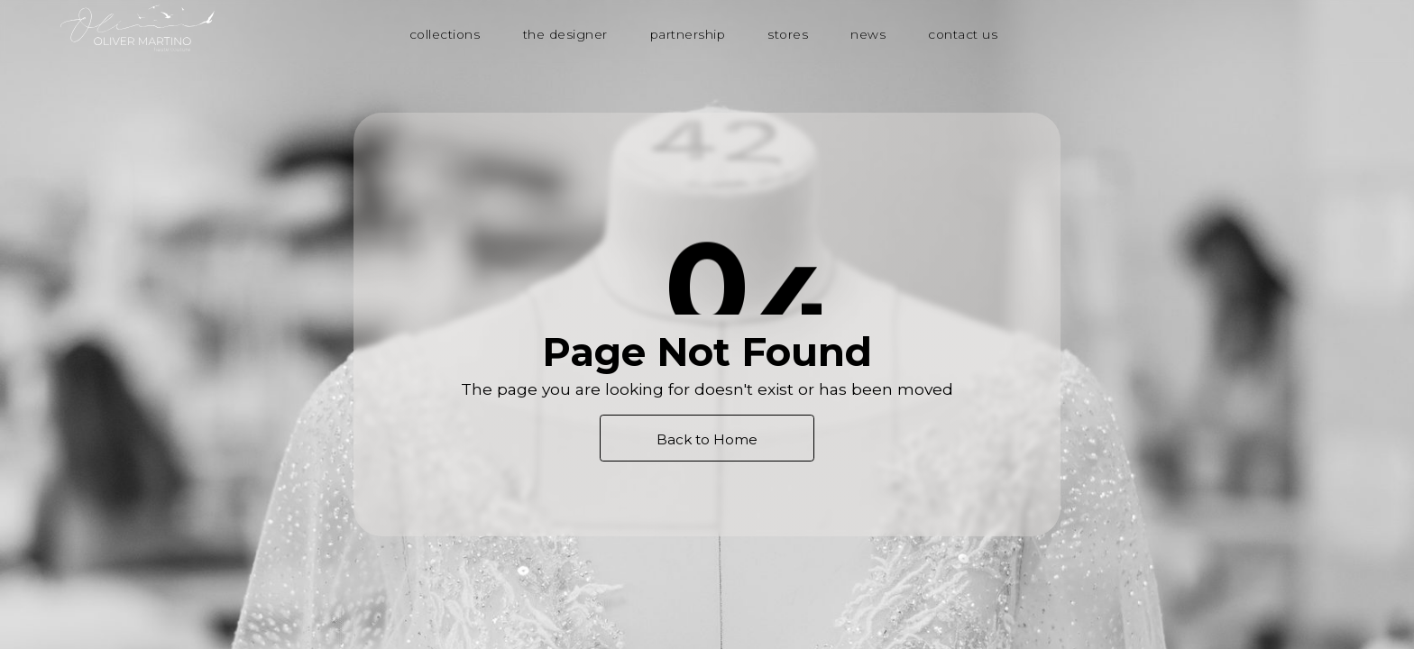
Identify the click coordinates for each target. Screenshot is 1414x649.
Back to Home (707, 439)
